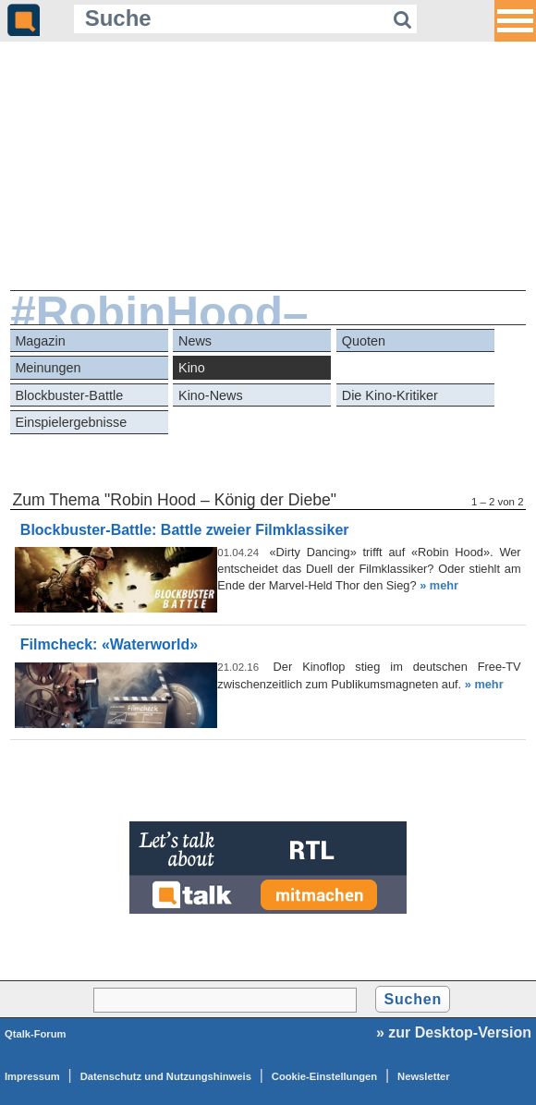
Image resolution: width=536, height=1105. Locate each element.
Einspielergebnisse (71, 422)
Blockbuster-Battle (69, 395)
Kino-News (210, 395)
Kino (191, 367)
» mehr (439, 585)
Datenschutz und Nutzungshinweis (165, 1076)
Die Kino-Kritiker (390, 395)
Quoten (363, 341)
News (195, 341)
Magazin (40, 341)
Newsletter (423, 1076)
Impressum (32, 1076)
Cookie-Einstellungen (324, 1076)
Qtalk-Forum (36, 1033)
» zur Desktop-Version (453, 1032)
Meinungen (47, 367)
